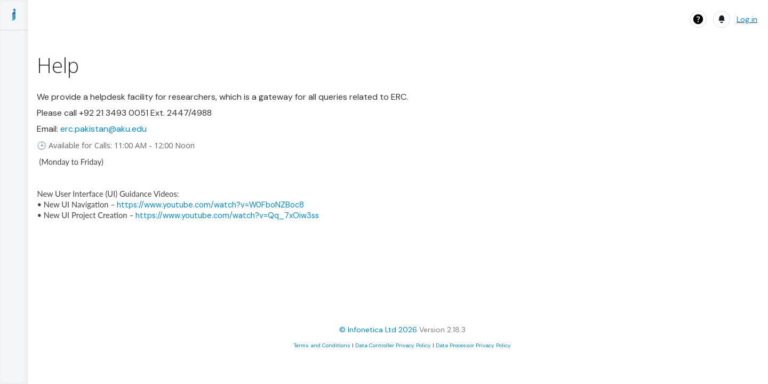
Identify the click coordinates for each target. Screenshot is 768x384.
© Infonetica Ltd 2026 (378, 329)
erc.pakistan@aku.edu (103, 128)
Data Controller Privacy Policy (393, 345)
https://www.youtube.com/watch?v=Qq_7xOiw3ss (227, 215)
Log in (747, 19)
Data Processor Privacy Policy (473, 345)
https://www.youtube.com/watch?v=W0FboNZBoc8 (210, 204)
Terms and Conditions (322, 345)
